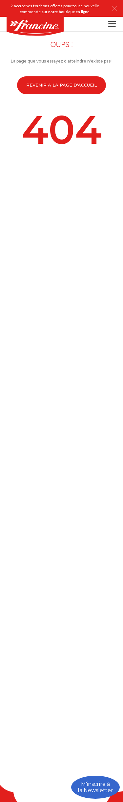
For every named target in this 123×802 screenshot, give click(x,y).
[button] (116, 8)
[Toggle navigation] (110, 24)
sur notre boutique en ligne (65, 12)
